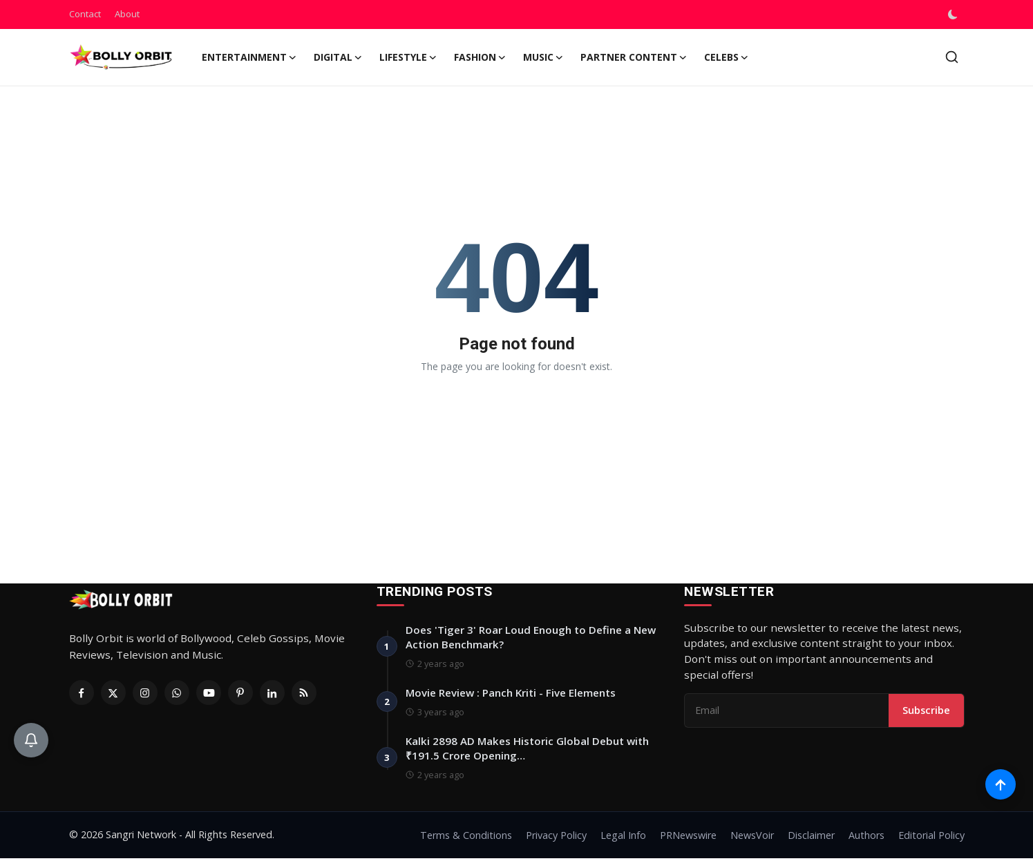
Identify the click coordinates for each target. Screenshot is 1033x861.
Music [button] (543, 57)
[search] (952, 57)
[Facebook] (81, 692)
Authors (866, 837)
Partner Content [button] (634, 57)
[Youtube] (208, 692)
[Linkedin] (272, 692)
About (127, 14)
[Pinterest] (240, 692)
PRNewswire (688, 837)
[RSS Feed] (304, 692)
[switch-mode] (954, 14)
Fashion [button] (480, 57)
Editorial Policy (931, 837)
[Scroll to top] (1000, 783)
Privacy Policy (556, 837)
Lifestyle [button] (408, 57)
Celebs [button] (726, 57)
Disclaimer (811, 837)
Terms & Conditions (466, 837)
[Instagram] (145, 692)
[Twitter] (113, 692)
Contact (85, 14)
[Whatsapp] (176, 692)
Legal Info (623, 837)
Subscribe (926, 710)
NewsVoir (752, 837)
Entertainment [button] (249, 57)
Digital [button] (338, 57)
